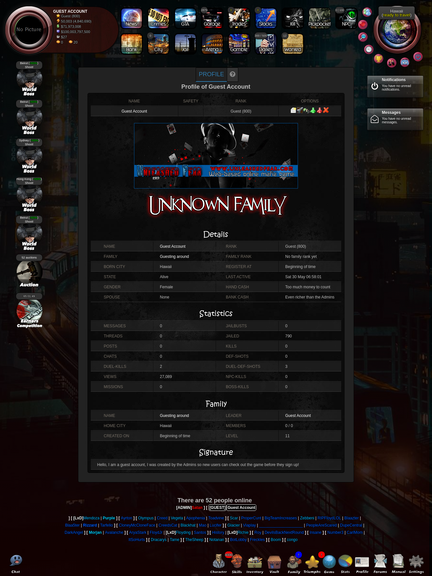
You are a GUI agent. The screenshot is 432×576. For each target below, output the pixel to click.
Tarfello (106, 525)
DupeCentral (351, 525)
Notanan (216, 539)
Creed (162, 518)
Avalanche (114, 532)
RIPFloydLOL (329, 518)
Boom (276, 539)
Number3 (335, 532)
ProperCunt (251, 518)
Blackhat (188, 525)
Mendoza (91, 518)
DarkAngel (74, 532)
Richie (243, 532)
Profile (211, 74)
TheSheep (194, 539)
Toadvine (216, 518)
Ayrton (126, 518)
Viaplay (249, 525)
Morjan (95, 532)
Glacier (233, 525)
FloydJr (156, 532)
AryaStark (138, 532)
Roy (257, 532)
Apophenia (195, 518)
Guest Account (134, 111)
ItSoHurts (136, 539)
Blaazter (351, 518)
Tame (174, 539)
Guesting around (174, 256)
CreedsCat (167, 525)
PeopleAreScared (321, 525)
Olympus (145, 518)
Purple (109, 518)
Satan (197, 507)
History (218, 532)
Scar (234, 518)
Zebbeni (307, 518)
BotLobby (238, 539)
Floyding (183, 532)
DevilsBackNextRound (284, 532)
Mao (202, 525)
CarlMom (355, 532)
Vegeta (177, 518)
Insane (316, 532)
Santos (200, 532)
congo (292, 539)
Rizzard (90, 525)
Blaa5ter (72, 525)
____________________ (281, 525)
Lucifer (216, 525)
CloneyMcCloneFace (137, 525)
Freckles (257, 539)
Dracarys (159, 539)
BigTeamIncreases (281, 518)
